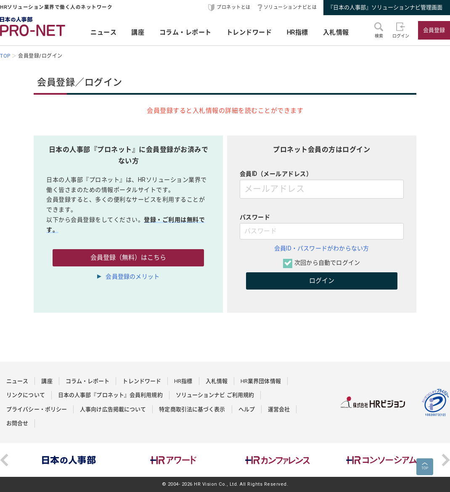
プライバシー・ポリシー (36, 409)
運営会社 (279, 409)
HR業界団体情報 (261, 381)
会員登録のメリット (132, 276)
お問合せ (17, 423)
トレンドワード (249, 32)
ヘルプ (246, 409)
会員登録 (434, 30)
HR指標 (297, 32)
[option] (69, 460)
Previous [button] (4, 460)
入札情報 (336, 32)
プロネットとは (234, 7)
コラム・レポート (185, 32)
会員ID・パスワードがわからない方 (321, 248)
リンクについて (25, 395)
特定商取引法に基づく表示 (192, 409)
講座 (137, 32)
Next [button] (446, 460)
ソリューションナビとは (290, 7)
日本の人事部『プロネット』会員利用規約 (110, 395)
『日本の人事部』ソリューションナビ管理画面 (385, 7)
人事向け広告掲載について (113, 409)
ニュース (103, 32)
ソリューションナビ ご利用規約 (215, 395)
